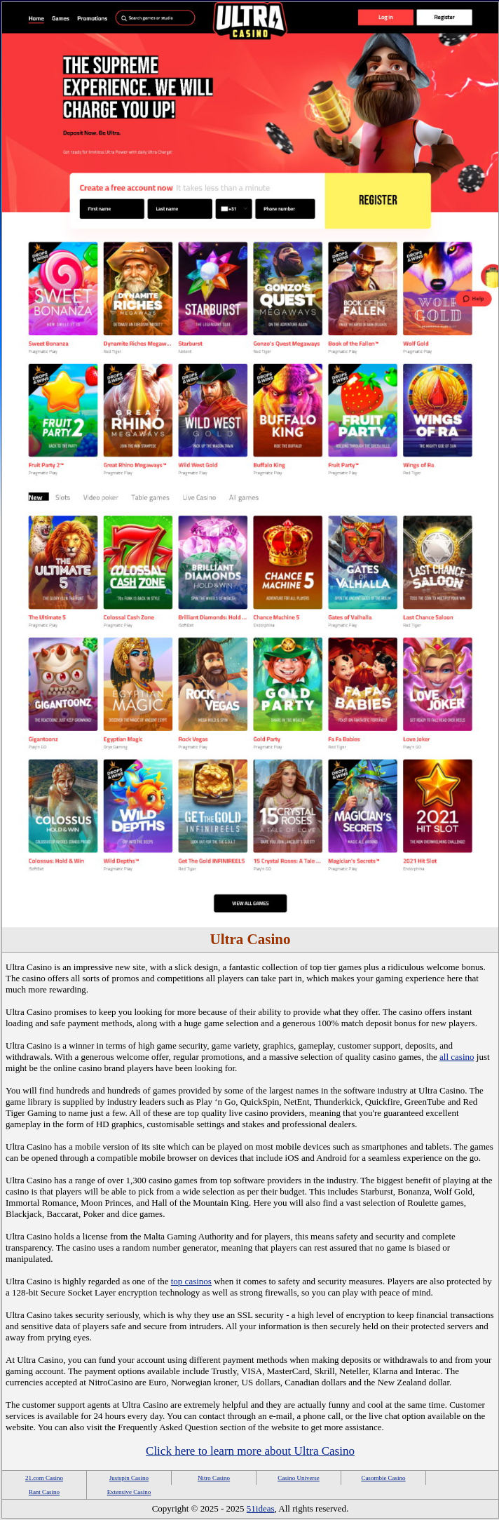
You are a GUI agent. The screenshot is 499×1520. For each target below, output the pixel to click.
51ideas (261, 1508)
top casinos (191, 1281)
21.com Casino (44, 1477)
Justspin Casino (129, 1477)
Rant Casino (44, 1491)
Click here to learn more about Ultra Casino (250, 1451)
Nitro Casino (214, 1477)
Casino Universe (299, 1477)
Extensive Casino (129, 1491)
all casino (456, 1056)
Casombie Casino (383, 1477)
